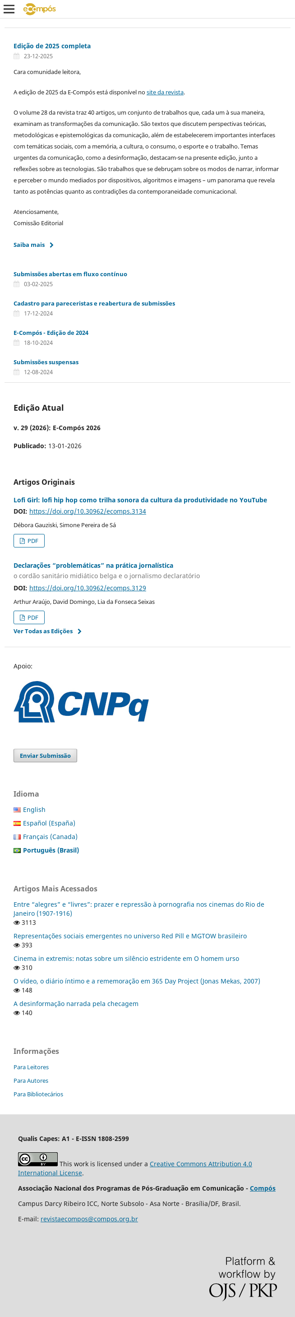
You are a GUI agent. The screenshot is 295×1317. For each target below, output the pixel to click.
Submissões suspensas (46, 362)
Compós (263, 1188)
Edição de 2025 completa (52, 46)
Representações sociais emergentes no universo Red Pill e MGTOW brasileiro (130, 936)
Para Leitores (31, 1067)
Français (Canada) (50, 836)
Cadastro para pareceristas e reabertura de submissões (94, 303)
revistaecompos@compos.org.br (89, 1219)
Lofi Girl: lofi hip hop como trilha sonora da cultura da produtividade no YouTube (140, 500)
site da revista (165, 92)
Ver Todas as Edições (43, 631)
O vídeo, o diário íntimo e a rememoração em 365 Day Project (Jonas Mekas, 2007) (137, 981)
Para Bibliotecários (38, 1094)
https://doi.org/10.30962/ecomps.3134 (87, 511)
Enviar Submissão (45, 755)
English (34, 809)
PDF (32, 541)
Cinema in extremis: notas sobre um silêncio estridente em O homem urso (126, 958)
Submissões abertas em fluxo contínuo (70, 274)
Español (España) (49, 823)
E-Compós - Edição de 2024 (51, 333)
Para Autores (31, 1080)
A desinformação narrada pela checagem (76, 1003)
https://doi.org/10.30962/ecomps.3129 (87, 588)
